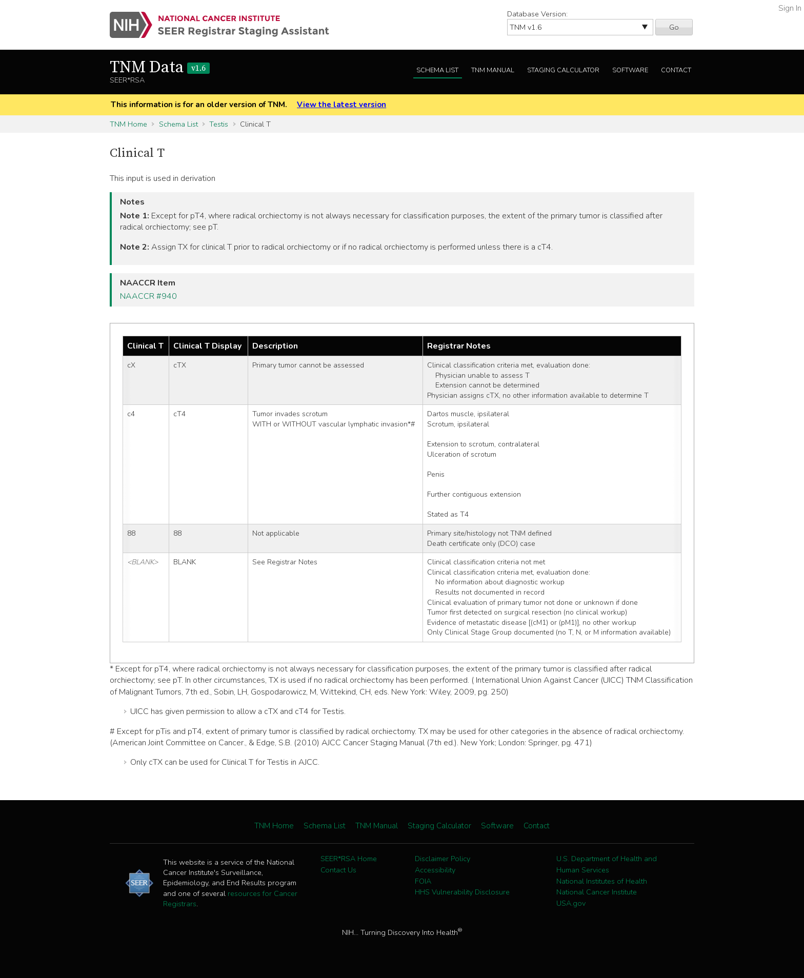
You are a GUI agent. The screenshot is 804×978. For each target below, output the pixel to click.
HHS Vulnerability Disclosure (462, 892)
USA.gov (571, 903)
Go (674, 27)
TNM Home (128, 124)
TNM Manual (492, 70)
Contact (676, 70)
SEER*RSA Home (348, 858)
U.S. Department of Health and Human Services (606, 864)
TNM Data (160, 67)
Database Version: (537, 14)
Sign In (789, 8)
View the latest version (341, 104)
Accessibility (435, 870)
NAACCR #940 (148, 296)
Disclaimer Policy (442, 858)
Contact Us (338, 870)
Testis (218, 124)
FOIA (423, 881)
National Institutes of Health (601, 881)
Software (630, 70)
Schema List (437, 70)
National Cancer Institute (596, 892)
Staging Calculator (563, 70)
